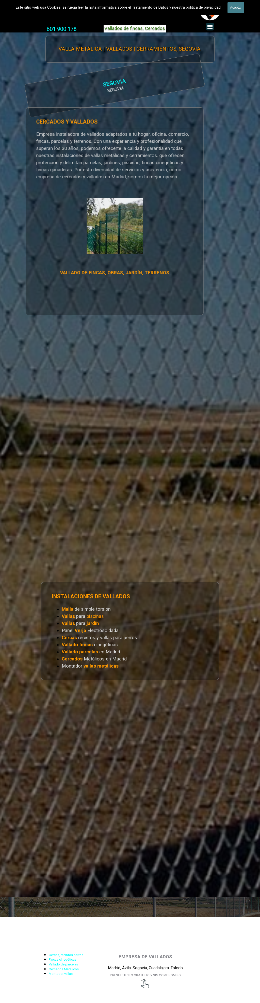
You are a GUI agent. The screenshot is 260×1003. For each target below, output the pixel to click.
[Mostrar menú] (210, 26)
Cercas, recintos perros (66, 955)
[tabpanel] (61, 29)
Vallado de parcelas (63, 964)
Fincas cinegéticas (62, 959)
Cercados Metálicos (64, 969)
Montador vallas (61, 974)
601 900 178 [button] (62, 29)
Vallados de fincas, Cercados (134, 28)
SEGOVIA (70, 83)
